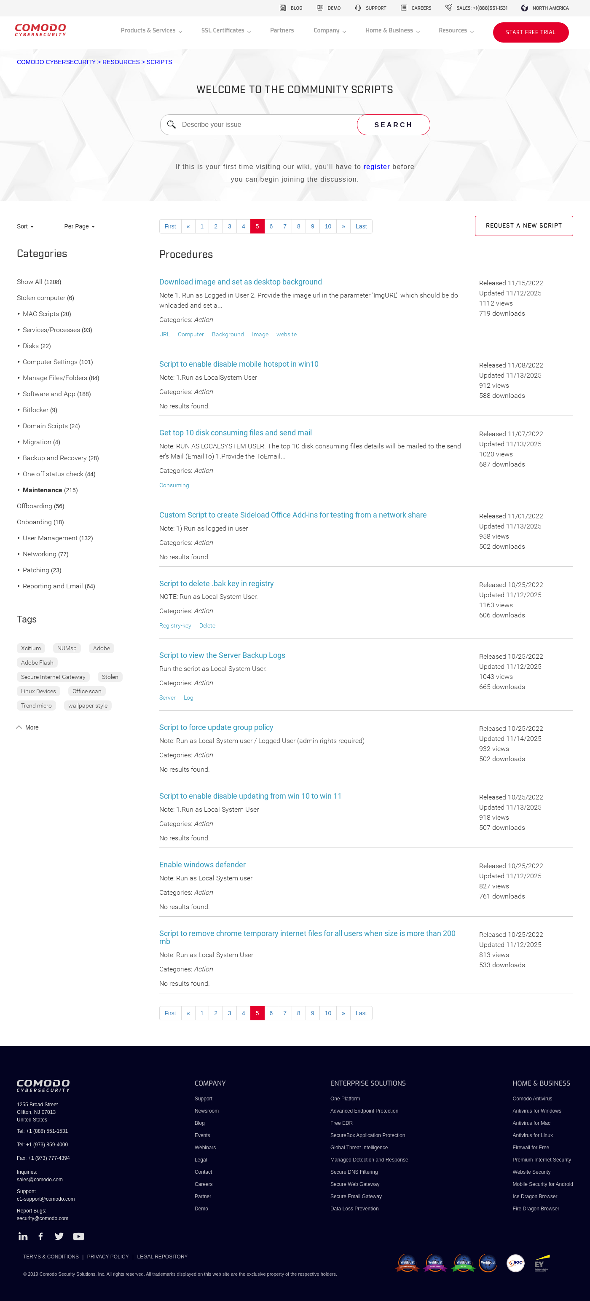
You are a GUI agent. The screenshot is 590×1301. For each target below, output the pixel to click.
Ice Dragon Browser (535, 1196)
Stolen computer (41, 298)
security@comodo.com (42, 1218)
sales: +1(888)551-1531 (482, 8)
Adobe (101, 648)
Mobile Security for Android (543, 1184)
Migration (34, 442)
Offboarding (34, 506)
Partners (282, 31)
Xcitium (31, 648)
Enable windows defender (202, 864)
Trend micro (36, 705)
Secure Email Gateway (356, 1196)
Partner (203, 1196)
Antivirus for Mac (531, 1123)
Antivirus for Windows (537, 1111)
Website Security (532, 1172)
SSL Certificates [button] (223, 31)
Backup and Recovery (52, 458)
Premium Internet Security (542, 1160)
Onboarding (34, 522)
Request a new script (524, 226)
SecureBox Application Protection (367, 1135)
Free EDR (341, 1123)
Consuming (174, 485)
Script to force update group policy (216, 727)
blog (297, 8)
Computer (191, 334)
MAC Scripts (38, 314)
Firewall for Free (531, 1148)
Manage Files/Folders (52, 378)
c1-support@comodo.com (46, 1199)
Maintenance (39, 490)
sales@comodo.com (40, 1180)
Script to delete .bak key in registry (216, 583)
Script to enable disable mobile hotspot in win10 (239, 363)
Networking (36, 554)
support (376, 8)
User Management (47, 538)
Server (167, 697)
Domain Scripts (42, 426)
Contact (203, 1172)
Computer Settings (47, 362)
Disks (28, 346)
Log (188, 697)
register (377, 166)
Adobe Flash (37, 662)
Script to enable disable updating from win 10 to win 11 (250, 795)
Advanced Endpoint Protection (364, 1111)
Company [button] (327, 31)
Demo (201, 1209)
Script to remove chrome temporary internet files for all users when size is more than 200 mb (307, 937)
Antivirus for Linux (533, 1135)
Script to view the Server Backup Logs (222, 655)
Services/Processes (48, 330)
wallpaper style (87, 705)
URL (164, 334)
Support (203, 1099)
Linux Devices (38, 691)
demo (334, 8)
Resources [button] (454, 31)
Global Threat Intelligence (359, 1148)
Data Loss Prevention (354, 1209)
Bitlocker (32, 410)
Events (202, 1135)
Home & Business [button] (390, 31)
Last (361, 226)
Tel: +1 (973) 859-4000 (42, 1145)
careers (422, 8)
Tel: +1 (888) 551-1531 (42, 1131)
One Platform (345, 1099)
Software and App (46, 394)
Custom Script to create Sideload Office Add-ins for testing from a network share (293, 514)
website (286, 334)
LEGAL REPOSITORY (162, 1257)
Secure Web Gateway (355, 1184)
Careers (204, 1184)
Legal (201, 1160)
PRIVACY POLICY (108, 1257)
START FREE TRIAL (531, 32)
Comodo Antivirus (532, 1099)
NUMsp (67, 648)
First (170, 226)
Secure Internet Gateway (53, 676)
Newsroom (207, 1111)
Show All (30, 282)
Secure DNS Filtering (354, 1172)
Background (228, 334)
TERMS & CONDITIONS (51, 1257)
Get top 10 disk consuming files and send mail (235, 432)
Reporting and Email (50, 586)
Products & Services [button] (149, 31)
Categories (42, 254)
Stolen (110, 676)
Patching (33, 570)
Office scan (87, 691)
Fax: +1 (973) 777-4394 (43, 1158)
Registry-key (175, 625)
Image (260, 334)
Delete (207, 625)
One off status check (50, 474)
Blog (200, 1123)
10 (328, 226)
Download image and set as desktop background (240, 281)
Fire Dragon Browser (536, 1209)
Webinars (205, 1148)
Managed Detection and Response (369, 1160)
